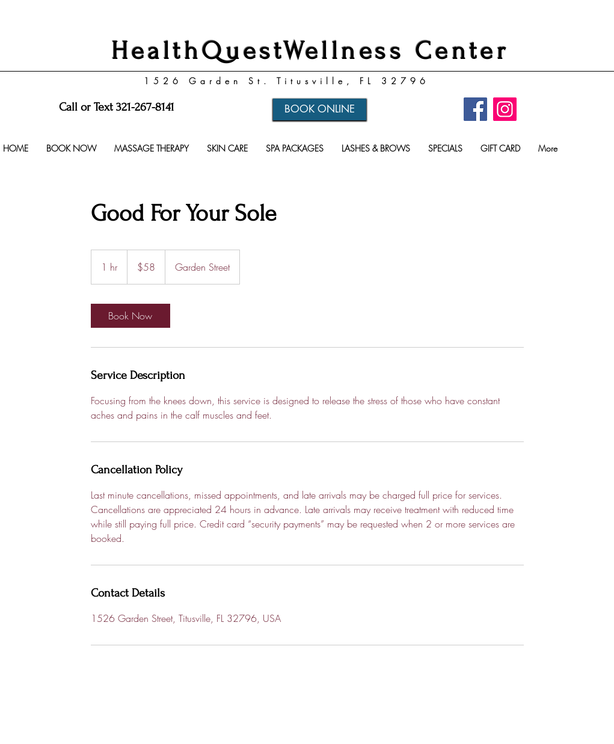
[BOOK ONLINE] (319, 109)
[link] (130, 316)
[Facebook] (475, 109)
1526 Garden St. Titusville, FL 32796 (286, 81)
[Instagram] (505, 109)
